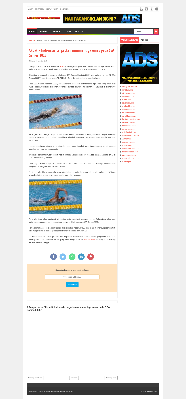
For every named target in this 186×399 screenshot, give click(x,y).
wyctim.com (127, 145)
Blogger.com (153, 391)
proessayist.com (129, 155)
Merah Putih (89, 239)
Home (32, 31)
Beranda (74, 378)
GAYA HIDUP (79, 31)
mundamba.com (129, 126)
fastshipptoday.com (130, 152)
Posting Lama (111, 378)
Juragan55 (126, 139)
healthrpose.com (129, 122)
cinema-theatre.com (130, 135)
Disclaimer (64, 9)
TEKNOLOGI (43, 31)
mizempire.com (128, 113)
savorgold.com (128, 103)
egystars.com (127, 90)
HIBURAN (67, 31)
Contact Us (39, 9)
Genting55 (126, 162)
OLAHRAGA (56, 31)
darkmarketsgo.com (130, 148)
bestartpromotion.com (131, 119)
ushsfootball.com (129, 132)
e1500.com (126, 100)
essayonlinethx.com (130, 158)
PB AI (62, 66)
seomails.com (128, 96)
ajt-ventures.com (129, 93)
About (30, 9)
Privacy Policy (52, 9)
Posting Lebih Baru (35, 378)
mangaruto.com (128, 142)
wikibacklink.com (129, 106)
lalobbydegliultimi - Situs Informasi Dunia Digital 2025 (56, 391)
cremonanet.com (129, 109)
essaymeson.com (129, 87)
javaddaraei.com (129, 116)
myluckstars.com (129, 129)
